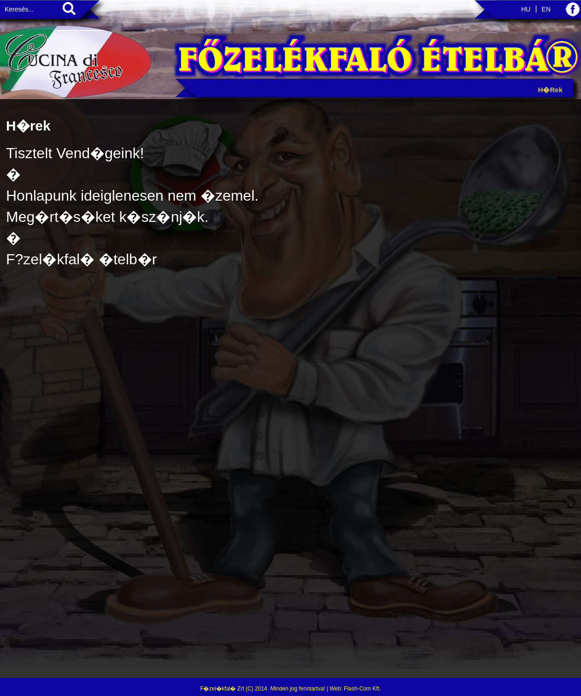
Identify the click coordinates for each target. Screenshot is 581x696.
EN (546, 9)
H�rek (550, 90)
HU (525, 9)
